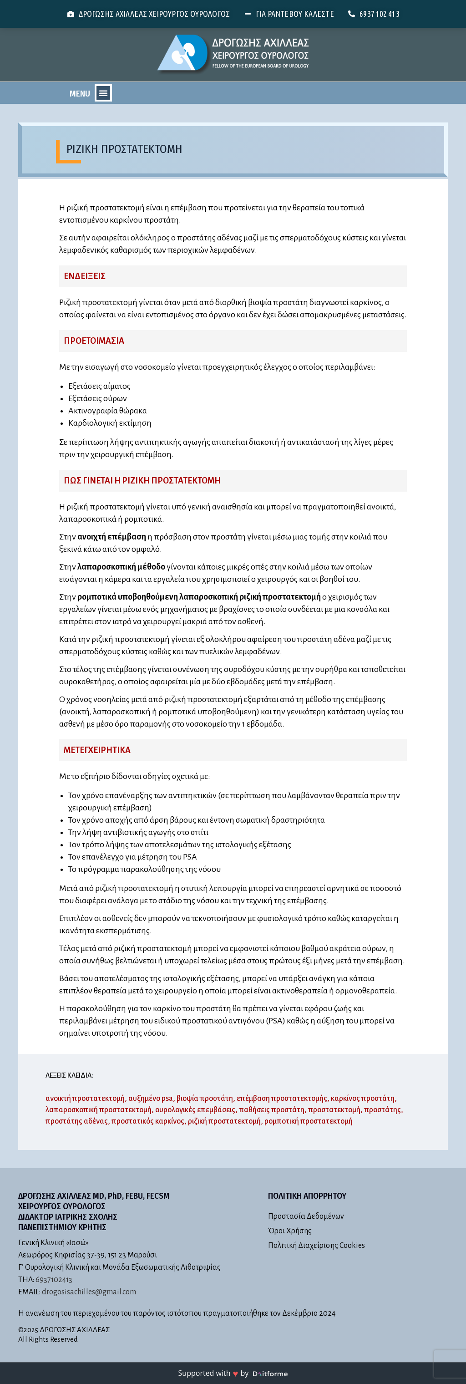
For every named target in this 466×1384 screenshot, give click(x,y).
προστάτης (382, 1110)
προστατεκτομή (334, 1110)
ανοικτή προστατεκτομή (85, 1098)
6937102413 (53, 1280)
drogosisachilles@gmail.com (89, 1292)
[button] (103, 93)
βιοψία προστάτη (205, 1098)
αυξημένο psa (150, 1098)
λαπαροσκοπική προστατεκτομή (99, 1110)
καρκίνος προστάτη (363, 1098)
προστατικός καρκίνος (147, 1121)
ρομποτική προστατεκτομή (308, 1121)
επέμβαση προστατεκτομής (282, 1098)
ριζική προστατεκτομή (224, 1121)
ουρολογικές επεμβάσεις (195, 1110)
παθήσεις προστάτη (271, 1110)
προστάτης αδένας (77, 1121)
